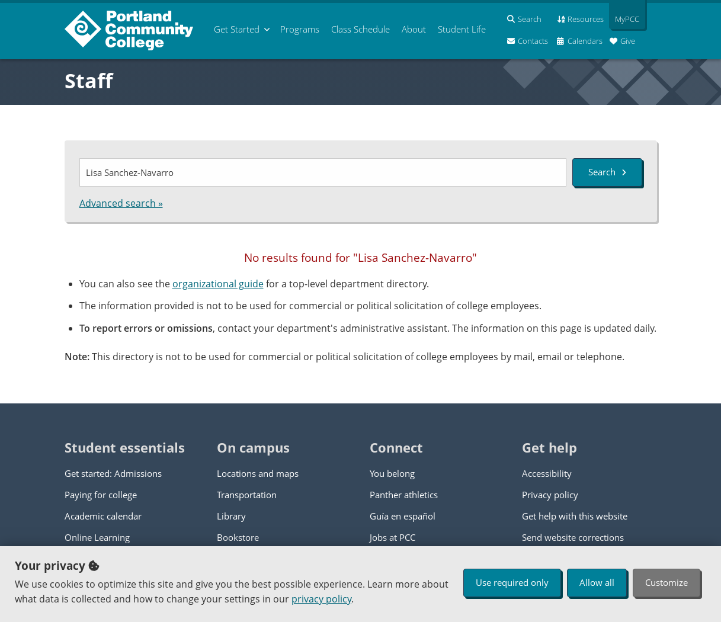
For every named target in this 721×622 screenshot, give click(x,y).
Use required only (512, 582)
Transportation (247, 495)
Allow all (596, 582)
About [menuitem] (414, 29)
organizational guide (218, 283)
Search (607, 172)
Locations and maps (258, 473)
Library (231, 516)
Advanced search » (121, 203)
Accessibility (547, 473)
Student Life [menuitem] (462, 29)
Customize (666, 582)
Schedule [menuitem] (360, 29)
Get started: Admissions (113, 473)
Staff (89, 80)
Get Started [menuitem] (236, 29)
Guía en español (402, 516)
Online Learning (97, 537)
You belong (392, 473)
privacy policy (321, 598)
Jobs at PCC (392, 537)
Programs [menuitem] (299, 29)
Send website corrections (573, 537)
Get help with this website (574, 516)
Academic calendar (103, 516)
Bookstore (238, 537)
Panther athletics (404, 495)
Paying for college (101, 495)
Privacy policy (550, 495)
